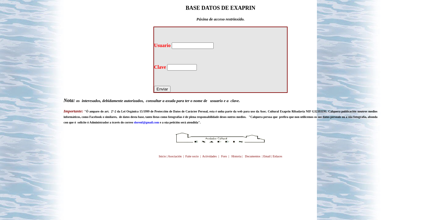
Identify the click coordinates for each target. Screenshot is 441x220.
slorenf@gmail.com (146, 122)
